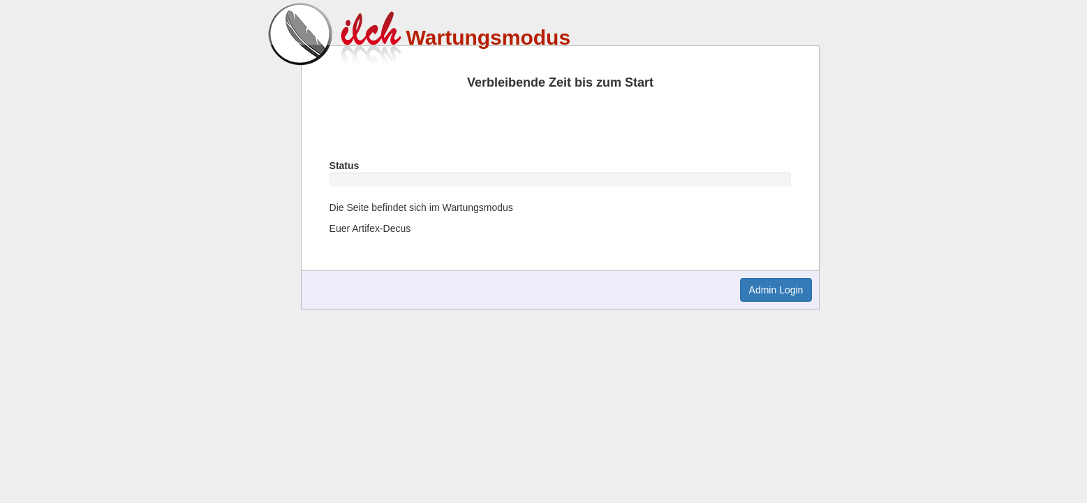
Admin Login (776, 290)
